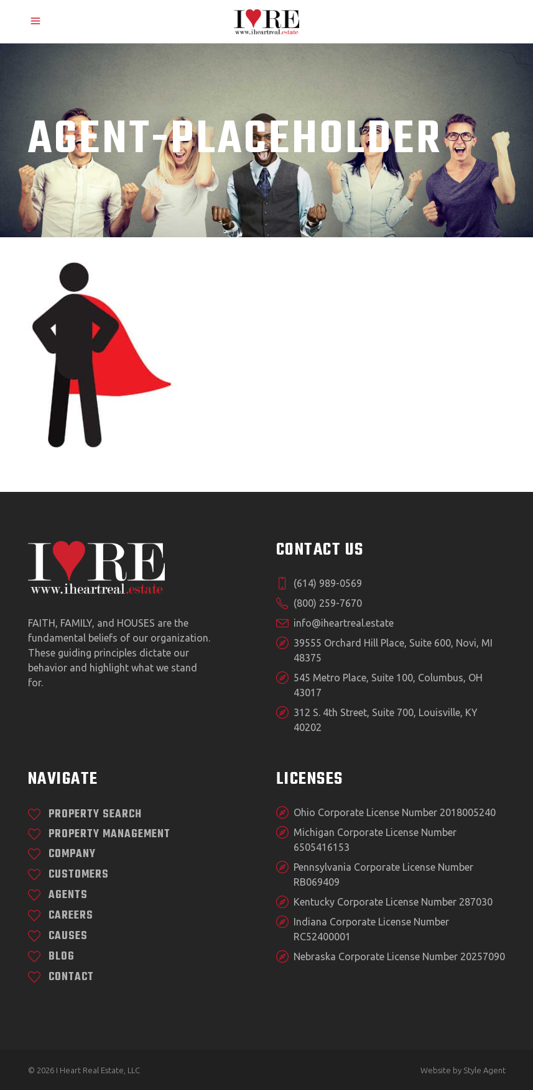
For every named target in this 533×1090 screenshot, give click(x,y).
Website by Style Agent (463, 1070)
